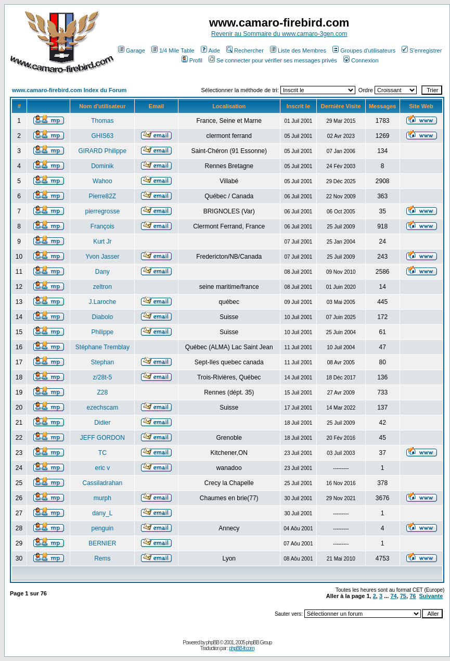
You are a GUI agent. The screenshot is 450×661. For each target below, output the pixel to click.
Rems (102, 558)
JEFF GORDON (102, 437)
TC (102, 452)
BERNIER (102, 543)
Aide (210, 50)
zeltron (102, 286)
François (102, 226)
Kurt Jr (102, 241)
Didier (102, 422)
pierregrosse (102, 211)
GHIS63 (103, 135)
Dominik (102, 166)
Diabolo (102, 317)
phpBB (212, 642)
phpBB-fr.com (241, 648)
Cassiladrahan (103, 483)
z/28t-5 (102, 377)
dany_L (102, 513)
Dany (102, 271)
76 (412, 596)
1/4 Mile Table (173, 50)
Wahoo (102, 181)
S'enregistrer (422, 50)
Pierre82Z (103, 196)
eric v (102, 468)
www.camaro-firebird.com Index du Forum (69, 90)
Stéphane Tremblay (102, 347)
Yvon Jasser (102, 256)
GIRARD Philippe (103, 151)
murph (102, 498)
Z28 (102, 392)
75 (403, 596)
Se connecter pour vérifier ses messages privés (273, 60)
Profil (192, 60)
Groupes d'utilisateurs (363, 50)
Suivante (431, 596)
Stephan (102, 362)
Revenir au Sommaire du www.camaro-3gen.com (279, 33)
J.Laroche (103, 302)
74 (393, 596)
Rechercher (245, 50)
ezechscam (103, 407)
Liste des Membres (298, 50)
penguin (103, 528)
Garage (131, 50)
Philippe (103, 332)
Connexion (361, 60)
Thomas (102, 120)
